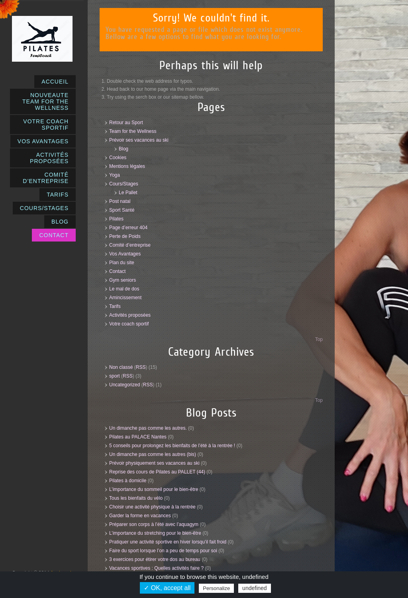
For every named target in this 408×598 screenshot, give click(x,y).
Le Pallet (128, 192)
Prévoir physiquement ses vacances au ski (154, 463)
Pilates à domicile (127, 480)
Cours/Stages (123, 184)
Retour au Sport (126, 122)
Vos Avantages (125, 254)
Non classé (121, 367)
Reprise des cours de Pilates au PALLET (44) (157, 472)
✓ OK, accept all (167, 587)
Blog (123, 149)
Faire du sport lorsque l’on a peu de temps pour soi (163, 550)
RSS (141, 367)
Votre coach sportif (129, 324)
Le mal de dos (124, 289)
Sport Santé (121, 210)
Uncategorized (124, 385)
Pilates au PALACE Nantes (138, 437)
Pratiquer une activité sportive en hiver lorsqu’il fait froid (167, 542)
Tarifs (115, 306)
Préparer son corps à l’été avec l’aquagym (153, 524)
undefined (254, 588)
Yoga (114, 175)
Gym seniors (122, 280)
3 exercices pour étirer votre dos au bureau (154, 559)
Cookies (117, 157)
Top (319, 339)
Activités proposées (130, 315)
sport (114, 376)
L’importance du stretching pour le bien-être (155, 533)
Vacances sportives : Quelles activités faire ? (156, 568)
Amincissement (125, 297)
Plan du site (121, 262)
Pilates (116, 219)
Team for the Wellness (133, 131)
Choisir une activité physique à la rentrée (152, 507)
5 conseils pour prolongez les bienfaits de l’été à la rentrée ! (172, 445)
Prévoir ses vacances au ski (139, 140)
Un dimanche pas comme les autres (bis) (152, 454)
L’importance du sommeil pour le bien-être (153, 489)
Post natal (119, 201)
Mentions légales (127, 166)
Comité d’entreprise (130, 245)
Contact (117, 271)
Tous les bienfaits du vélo (136, 498)
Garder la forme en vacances (140, 515)
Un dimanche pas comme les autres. (148, 428)
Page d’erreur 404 (128, 227)
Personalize (216, 588)
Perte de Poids (125, 236)
